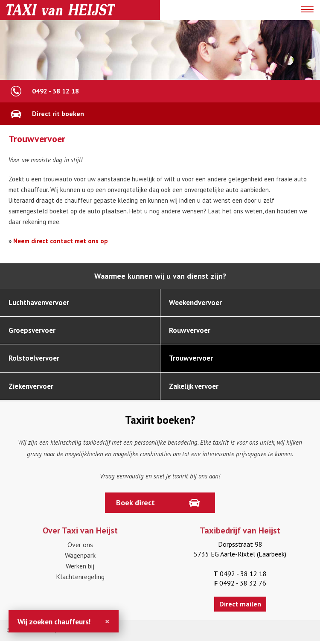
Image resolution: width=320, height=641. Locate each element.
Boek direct (135, 502)
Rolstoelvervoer (34, 358)
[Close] (107, 621)
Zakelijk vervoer (193, 386)
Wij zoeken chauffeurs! (53, 621)
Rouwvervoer (189, 330)
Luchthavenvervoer (39, 302)
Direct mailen (240, 604)
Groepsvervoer (32, 330)
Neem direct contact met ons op (60, 241)
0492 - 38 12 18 (55, 91)
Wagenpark (80, 555)
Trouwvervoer (191, 358)
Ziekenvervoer (31, 386)
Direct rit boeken (58, 113)
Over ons (80, 544)
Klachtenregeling (80, 576)
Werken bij (80, 566)
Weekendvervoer (195, 302)
